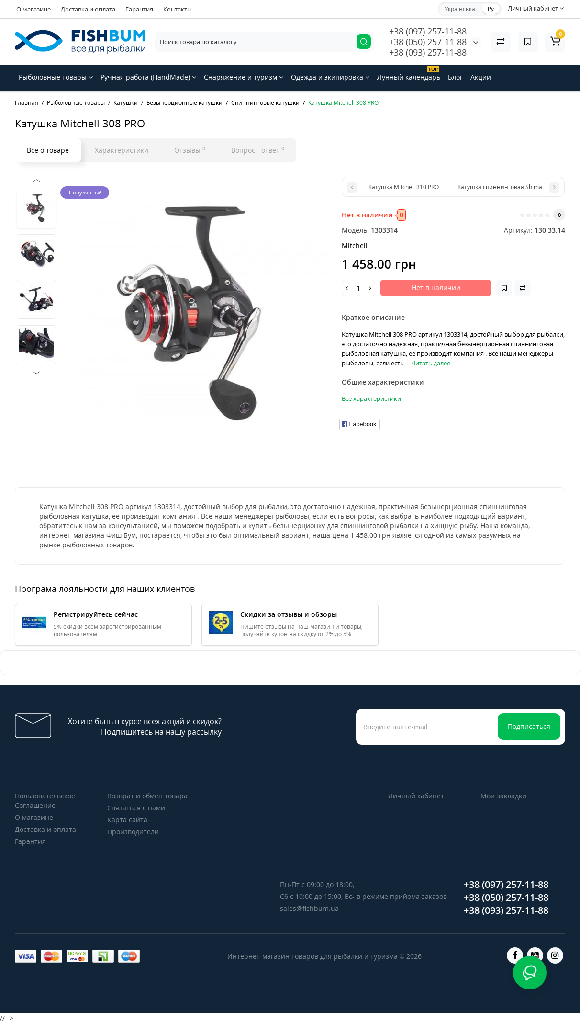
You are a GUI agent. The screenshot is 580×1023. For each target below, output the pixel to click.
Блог (455, 76)
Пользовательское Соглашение (45, 800)
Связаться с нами (136, 807)
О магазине (33, 9)
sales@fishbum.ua (309, 908)
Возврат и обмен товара (147, 795)
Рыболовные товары (56, 76)
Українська (460, 9)
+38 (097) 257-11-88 (428, 31)
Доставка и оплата (88, 9)
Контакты (177, 9)
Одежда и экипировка (330, 76)
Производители (133, 831)
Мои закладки (503, 795)
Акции (480, 76)
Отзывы (189, 150)
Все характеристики (371, 398)
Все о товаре (48, 150)
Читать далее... (433, 363)
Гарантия (139, 9)
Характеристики (121, 150)
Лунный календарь (408, 73)
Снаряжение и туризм (243, 76)
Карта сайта (127, 819)
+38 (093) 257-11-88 (428, 52)
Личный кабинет (416, 795)
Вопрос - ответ (257, 150)
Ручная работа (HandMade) (148, 76)
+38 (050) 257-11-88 (428, 41)
